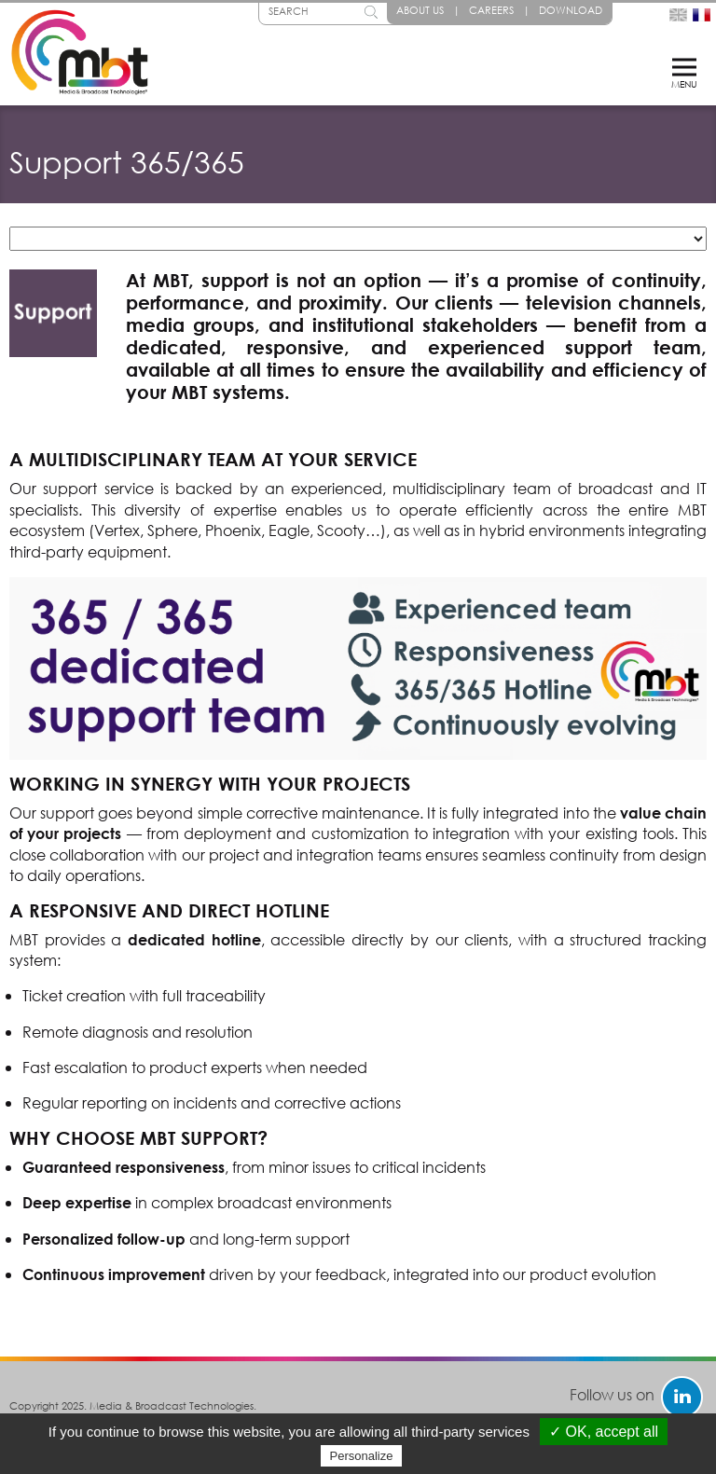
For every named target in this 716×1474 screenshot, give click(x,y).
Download (570, 10)
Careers (491, 10)
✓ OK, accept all (603, 1432)
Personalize (361, 1456)
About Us (420, 10)
